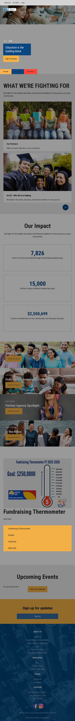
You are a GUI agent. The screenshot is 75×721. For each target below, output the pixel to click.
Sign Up (37, 616)
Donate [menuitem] (5, 72)
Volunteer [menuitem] (30, 72)
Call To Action (11, 59)
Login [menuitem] (23, 3)
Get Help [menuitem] (18, 72)
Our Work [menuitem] (16, 3)
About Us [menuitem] (7, 3)
